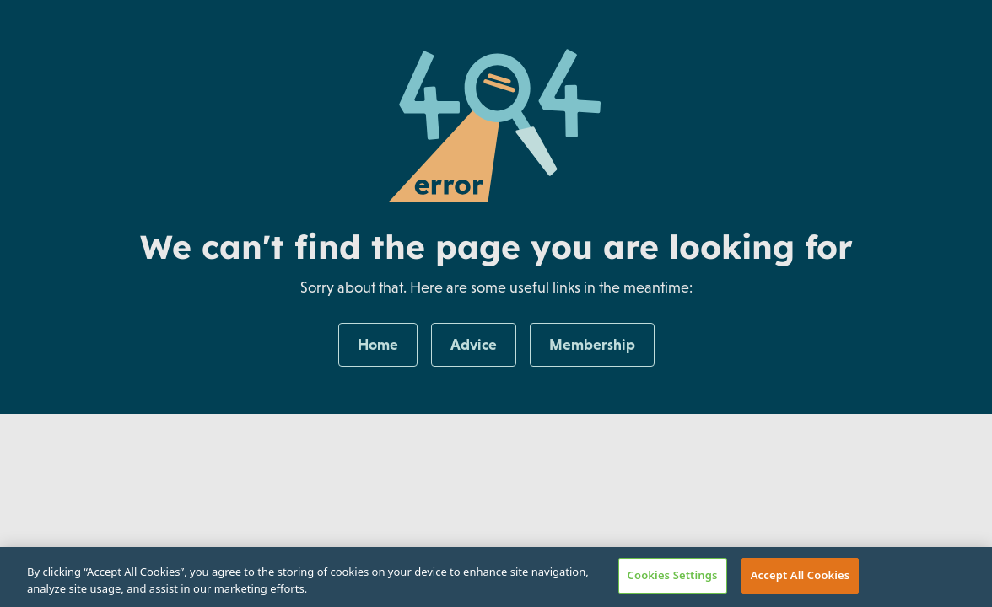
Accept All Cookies (800, 575)
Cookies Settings (673, 575)
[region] (496, 577)
